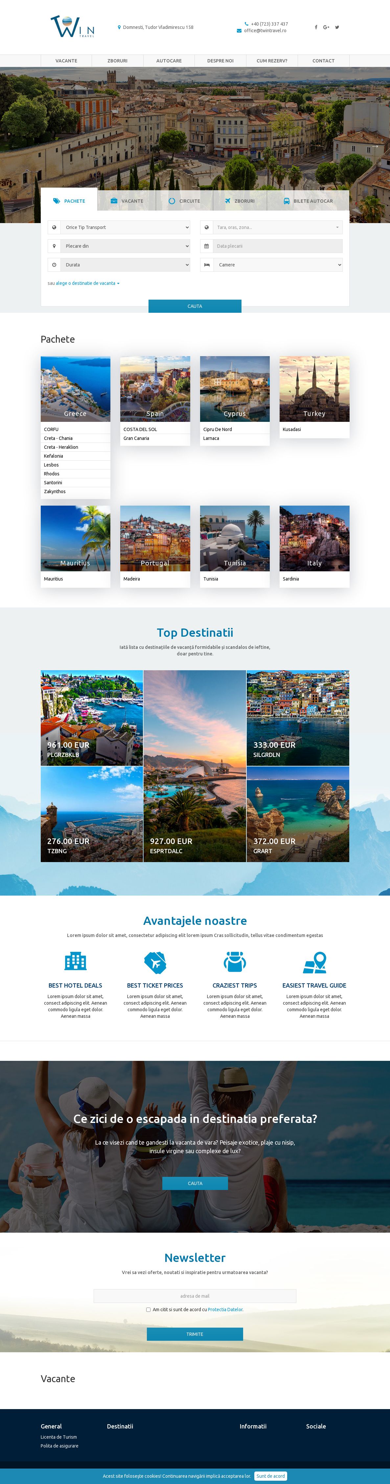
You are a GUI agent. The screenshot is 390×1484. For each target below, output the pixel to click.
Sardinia (291, 579)
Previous (14, 145)
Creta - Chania (58, 438)
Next (375, 145)
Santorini (53, 482)
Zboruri (117, 60)
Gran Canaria (136, 438)
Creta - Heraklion (61, 447)
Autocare (169, 60)
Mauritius (53, 579)
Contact (323, 60)
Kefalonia (53, 456)
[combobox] (278, 227)
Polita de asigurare (60, 1446)
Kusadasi (292, 429)
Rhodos (51, 473)
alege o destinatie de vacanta (88, 283)
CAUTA (195, 306)
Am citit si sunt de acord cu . (194, 1309)
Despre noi (220, 60)
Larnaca (211, 438)
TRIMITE (194, 1334)
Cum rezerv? (272, 60)
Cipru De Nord (217, 429)
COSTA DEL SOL (140, 429)
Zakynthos (55, 491)
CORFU (51, 429)
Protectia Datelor (225, 1309)
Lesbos (51, 465)
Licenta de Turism (59, 1437)
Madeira (132, 579)
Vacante (66, 60)
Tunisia (210, 579)
